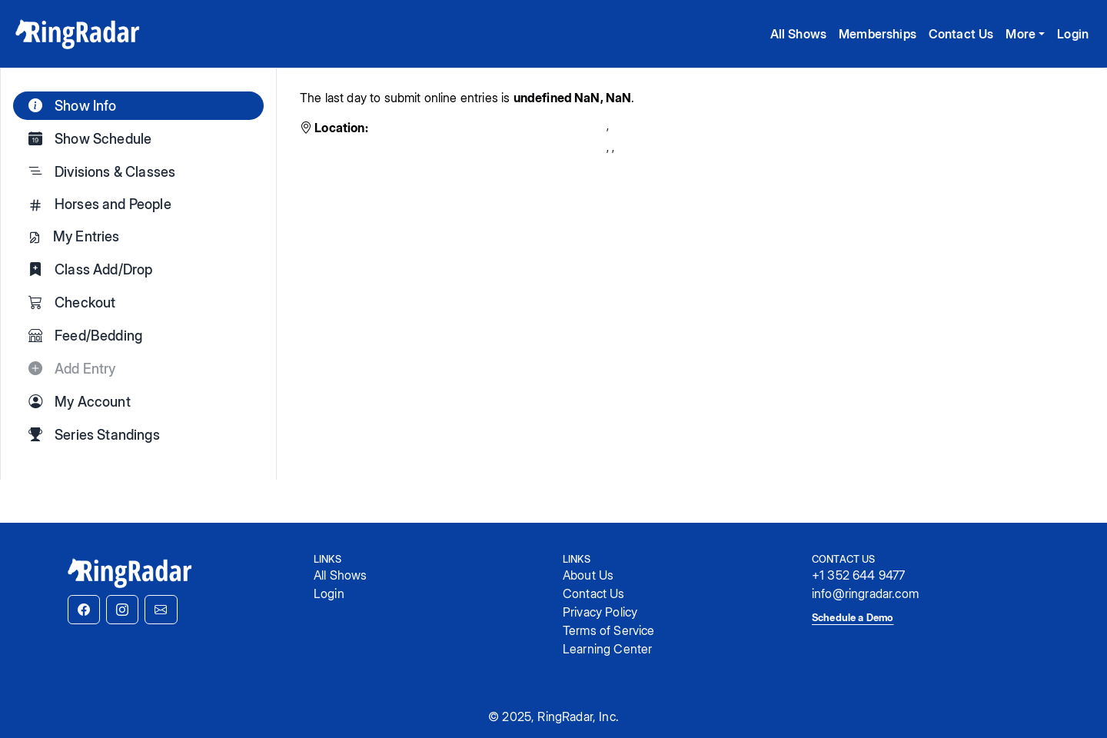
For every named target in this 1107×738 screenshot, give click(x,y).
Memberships (877, 34)
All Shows (798, 34)
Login (1073, 34)
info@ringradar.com (865, 593)
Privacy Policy (600, 612)
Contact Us (961, 34)
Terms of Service (609, 630)
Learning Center (607, 649)
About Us (588, 575)
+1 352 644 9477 (858, 575)
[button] (84, 609)
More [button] (1021, 34)
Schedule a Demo (852, 617)
